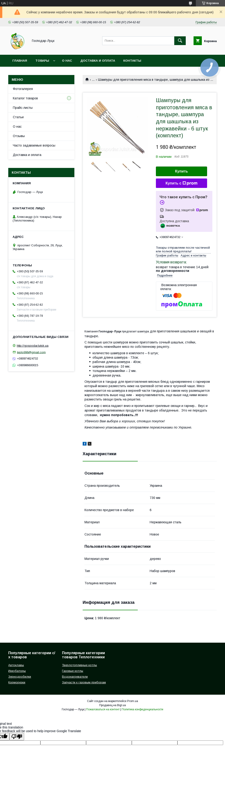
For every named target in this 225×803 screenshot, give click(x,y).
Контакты (132, 60)
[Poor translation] (16, 736)
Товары (42, 60)
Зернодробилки (19, 676)
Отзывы (19, 136)
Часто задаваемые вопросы (34, 145)
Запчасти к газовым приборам (84, 682)
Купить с (181, 183)
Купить (181, 171)
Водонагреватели (75, 676)
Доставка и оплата (97, 60)
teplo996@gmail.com (31, 352)
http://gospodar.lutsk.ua (32, 345)
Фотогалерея (23, 89)
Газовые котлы (72, 671)
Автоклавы (16, 665)
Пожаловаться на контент (103, 709)
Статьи (18, 117)
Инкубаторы (17, 671)
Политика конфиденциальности (142, 709)
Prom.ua (132, 701)
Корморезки (16, 682)
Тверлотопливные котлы (79, 665)
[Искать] (180, 40)
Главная (19, 60)
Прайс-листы (23, 107)
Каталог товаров (25, 98)
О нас (67, 60)
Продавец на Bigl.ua (112, 705)
